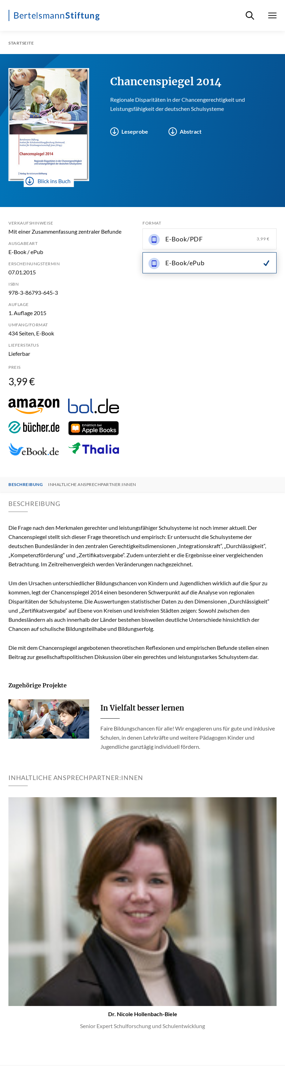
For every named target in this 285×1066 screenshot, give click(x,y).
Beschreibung (25, 484)
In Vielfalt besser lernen (142, 708)
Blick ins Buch (48, 181)
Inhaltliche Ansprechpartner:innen (92, 484)
